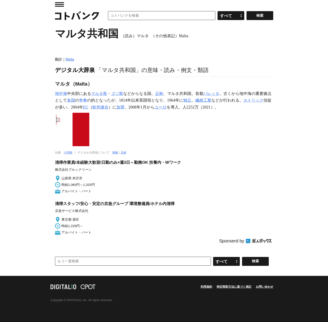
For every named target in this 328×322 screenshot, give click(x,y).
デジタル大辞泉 (75, 70)
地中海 (61, 93)
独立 (187, 100)
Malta (70, 59)
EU (85, 107)
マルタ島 (99, 93)
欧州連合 (100, 107)
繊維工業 (203, 100)
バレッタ (211, 93)
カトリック (253, 100)
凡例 (123, 152)
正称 (159, 93)
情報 (115, 152)
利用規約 (206, 286)
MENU (59, 4)
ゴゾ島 (117, 93)
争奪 (83, 100)
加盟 (120, 107)
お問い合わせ (264, 286)
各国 (71, 100)
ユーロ (161, 107)
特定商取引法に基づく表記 (234, 286)
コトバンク (77, 15)
